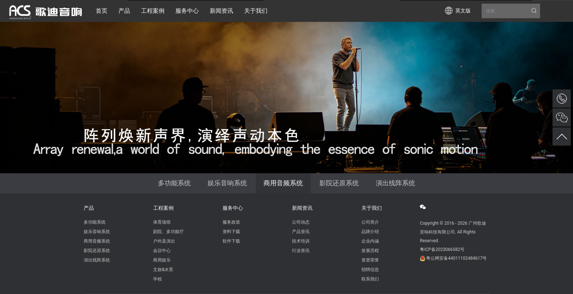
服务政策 (231, 222)
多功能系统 (174, 183)
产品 (89, 208)
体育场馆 (162, 222)
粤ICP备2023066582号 (442, 249)
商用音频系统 (283, 183)
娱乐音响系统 (227, 183)
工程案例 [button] (152, 10)
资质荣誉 (370, 260)
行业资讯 (301, 250)
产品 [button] (124, 10)
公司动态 (301, 222)
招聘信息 (370, 269)
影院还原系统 (339, 183)
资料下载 (231, 231)
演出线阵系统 (395, 183)
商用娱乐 (162, 260)
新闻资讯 (302, 208)
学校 (157, 279)
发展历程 (370, 250)
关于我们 (371, 208)
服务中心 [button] (187, 10)
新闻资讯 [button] (221, 10)
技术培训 (301, 241)
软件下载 (231, 241)
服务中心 (233, 208)
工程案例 (163, 208)
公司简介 (370, 222)
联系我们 (370, 279)
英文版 (463, 10)
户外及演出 (164, 241)
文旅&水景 (163, 269)
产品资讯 (301, 231)
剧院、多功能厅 (168, 231)
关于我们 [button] (255, 10)
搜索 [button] (511, 11)
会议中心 (162, 250)
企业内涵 (370, 241)
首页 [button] (101, 10)
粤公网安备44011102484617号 (456, 258)
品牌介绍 (370, 231)
